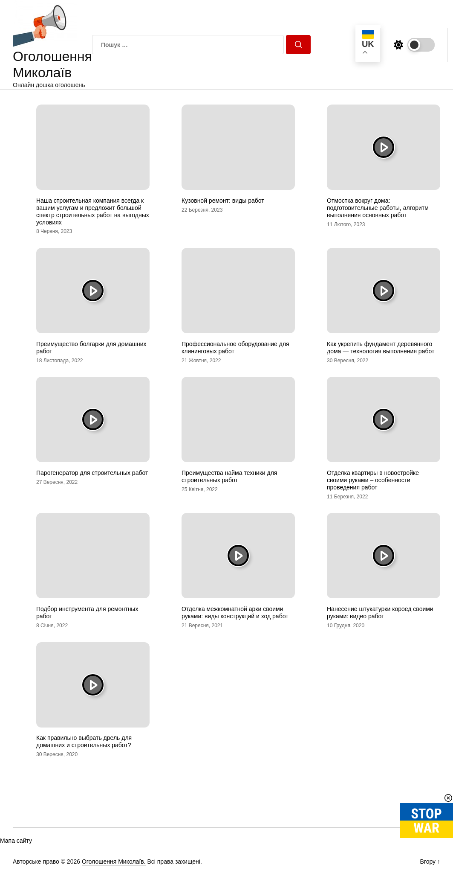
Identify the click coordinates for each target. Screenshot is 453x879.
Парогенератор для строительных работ (92, 472)
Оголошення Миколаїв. (114, 861)
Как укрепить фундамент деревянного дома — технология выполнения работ (380, 348)
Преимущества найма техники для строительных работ (229, 476)
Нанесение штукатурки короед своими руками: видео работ (380, 612)
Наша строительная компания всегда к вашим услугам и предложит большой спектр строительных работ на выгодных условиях (92, 211)
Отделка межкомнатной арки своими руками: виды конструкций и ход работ (235, 612)
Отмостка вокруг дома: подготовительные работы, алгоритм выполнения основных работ (378, 207)
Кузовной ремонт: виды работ (223, 200)
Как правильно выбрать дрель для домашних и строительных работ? (84, 741)
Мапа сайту (16, 840)
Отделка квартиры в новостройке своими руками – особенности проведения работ (373, 480)
